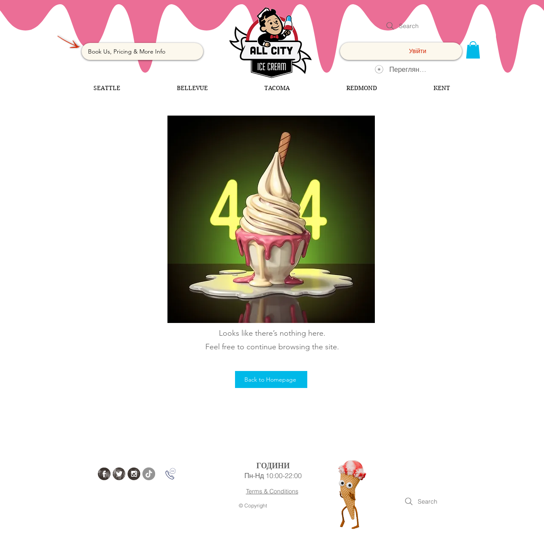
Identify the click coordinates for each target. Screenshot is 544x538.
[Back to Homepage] (271, 379)
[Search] (401, 26)
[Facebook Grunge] (104, 473)
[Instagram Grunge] (134, 473)
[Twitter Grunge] (119, 473)
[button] (473, 50)
